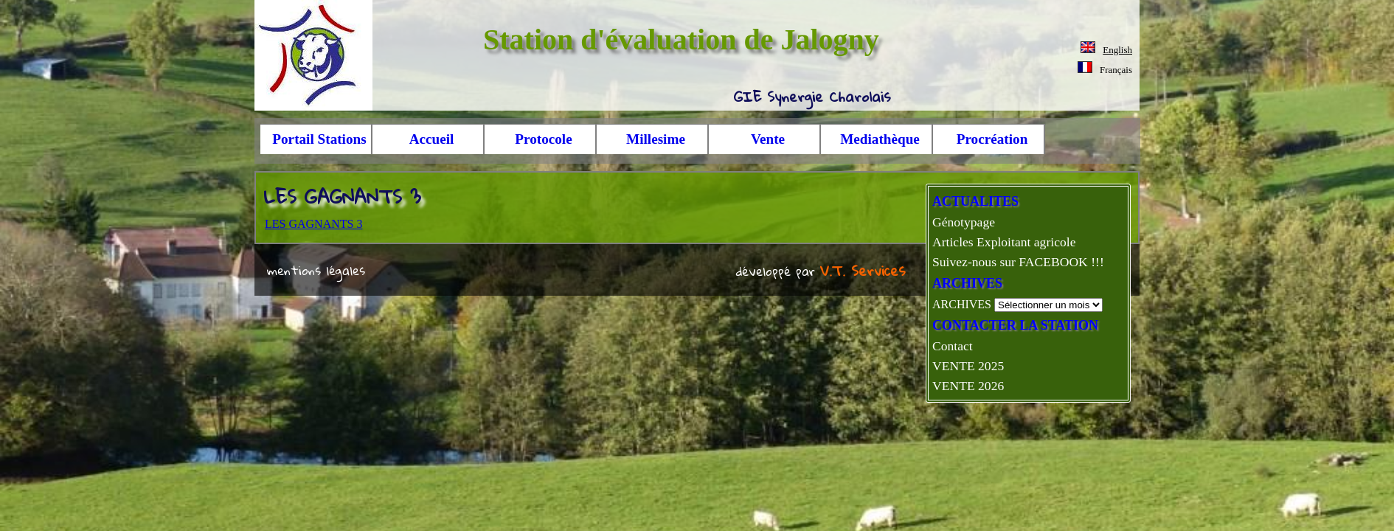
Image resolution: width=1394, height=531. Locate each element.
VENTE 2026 (968, 385)
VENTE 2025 (968, 365)
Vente (768, 139)
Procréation (992, 139)
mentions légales (316, 270)
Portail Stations (319, 139)
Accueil (431, 139)
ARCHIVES (961, 304)
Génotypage (963, 222)
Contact (952, 346)
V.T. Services (863, 270)
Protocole (543, 139)
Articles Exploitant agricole (1003, 242)
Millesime (655, 139)
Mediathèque (880, 139)
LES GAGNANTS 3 (313, 224)
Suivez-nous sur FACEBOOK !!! (1018, 261)
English (1117, 49)
